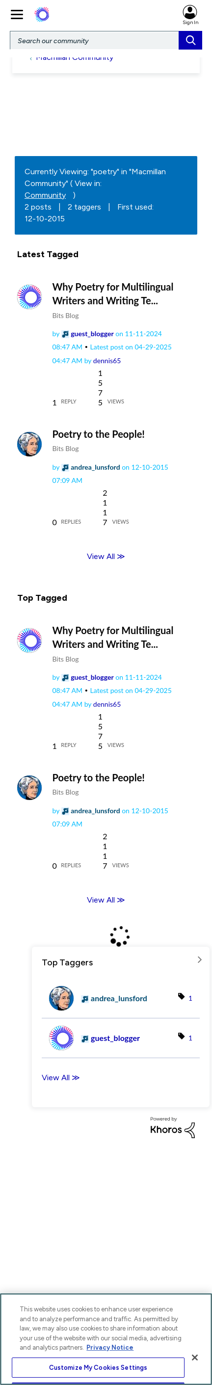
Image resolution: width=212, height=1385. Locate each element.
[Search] (106, 40)
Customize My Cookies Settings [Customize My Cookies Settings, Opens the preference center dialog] (98, 1367)
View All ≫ (106, 556)
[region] (106, 1339)
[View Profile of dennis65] (107, 360)
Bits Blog (66, 315)
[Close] (195, 1357)
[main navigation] (18, 13)
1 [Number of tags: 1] (190, 998)
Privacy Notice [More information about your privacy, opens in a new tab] (109, 1347)
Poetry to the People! (99, 434)
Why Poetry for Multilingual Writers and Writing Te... (113, 293)
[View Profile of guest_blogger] (92, 333)
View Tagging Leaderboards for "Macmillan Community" (121, 959)
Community (45, 195)
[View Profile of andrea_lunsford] (95, 467)
